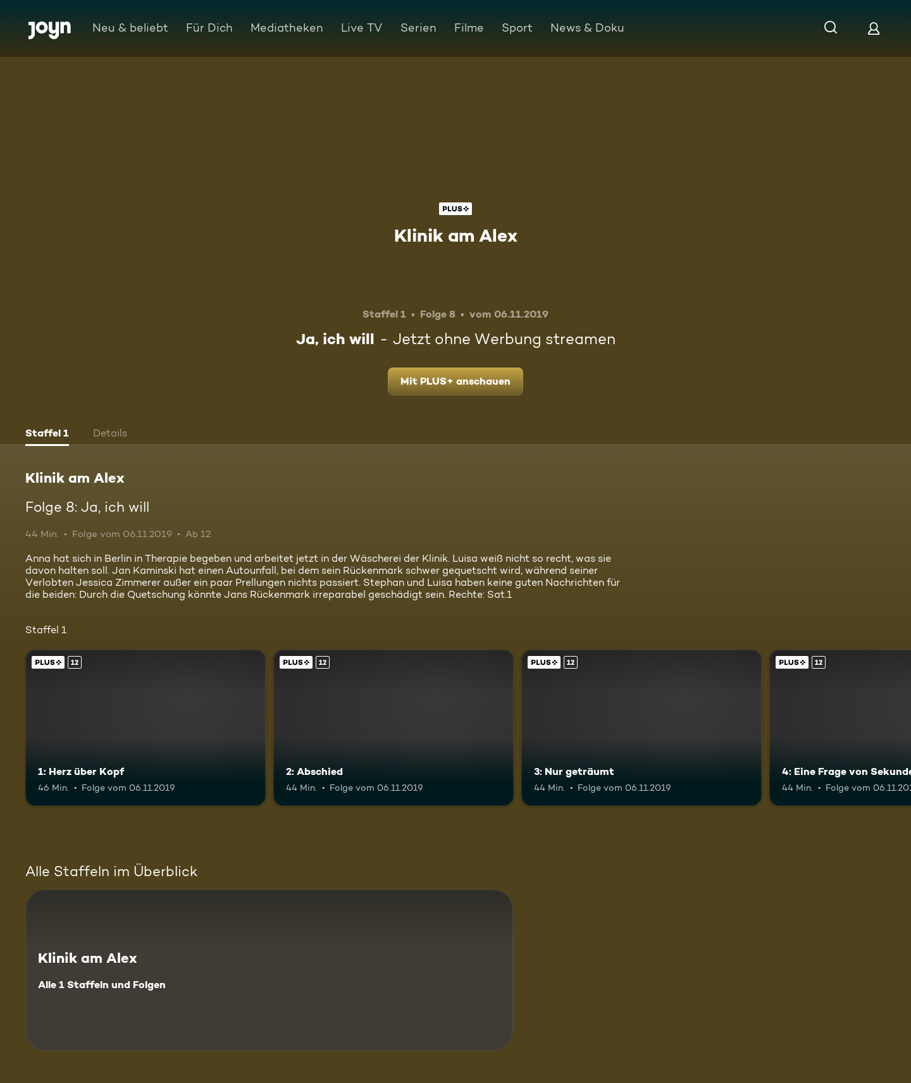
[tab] (47, 434)
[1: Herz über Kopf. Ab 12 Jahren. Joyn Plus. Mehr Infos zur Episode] (145, 728)
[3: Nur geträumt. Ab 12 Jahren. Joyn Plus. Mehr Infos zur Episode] (641, 728)
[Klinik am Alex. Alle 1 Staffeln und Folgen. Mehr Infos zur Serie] (269, 970)
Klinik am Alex (455, 235)
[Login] (873, 28)
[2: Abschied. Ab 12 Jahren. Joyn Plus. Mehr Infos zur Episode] (393, 728)
